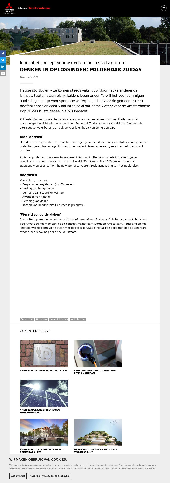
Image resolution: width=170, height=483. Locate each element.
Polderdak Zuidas (59, 319)
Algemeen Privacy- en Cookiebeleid (49, 476)
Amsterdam (27, 319)
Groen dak (41, 319)
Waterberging (78, 319)
